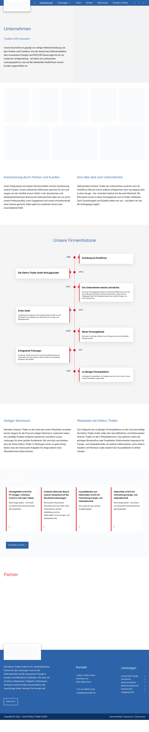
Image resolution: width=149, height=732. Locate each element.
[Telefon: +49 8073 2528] (135, 3)
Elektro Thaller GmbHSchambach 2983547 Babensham (83, 689)
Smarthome (123, 689)
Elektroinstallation (126, 692)
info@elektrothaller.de (84, 703)
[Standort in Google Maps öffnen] (143, 3)
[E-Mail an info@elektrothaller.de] (139, 3)
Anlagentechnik (125, 703)
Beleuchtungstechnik (128, 696)
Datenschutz (139, 728)
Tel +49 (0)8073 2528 (83, 699)
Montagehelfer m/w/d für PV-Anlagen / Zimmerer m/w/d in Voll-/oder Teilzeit (22, 496)
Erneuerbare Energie (128, 685)
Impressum (125, 728)
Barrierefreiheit (110, 728)
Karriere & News (19, 553)
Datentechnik (124, 699)
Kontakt (11, 713)
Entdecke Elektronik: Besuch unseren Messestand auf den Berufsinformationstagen (56, 498)
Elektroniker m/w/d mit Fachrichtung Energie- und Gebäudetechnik (126, 494)
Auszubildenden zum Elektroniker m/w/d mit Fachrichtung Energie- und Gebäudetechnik (91, 496)
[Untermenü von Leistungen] (69, 3)
